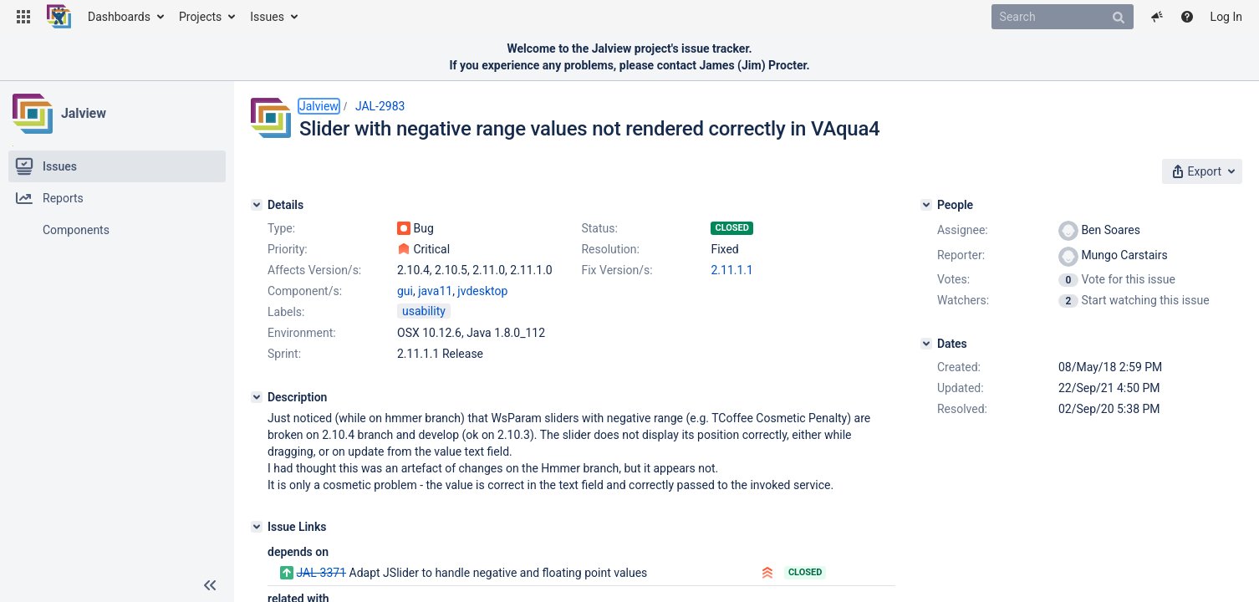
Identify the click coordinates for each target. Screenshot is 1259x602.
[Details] (257, 205)
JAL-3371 (321, 572)
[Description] (257, 397)
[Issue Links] (257, 527)
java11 (435, 291)
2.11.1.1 (731, 270)
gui (405, 291)
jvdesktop (482, 291)
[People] (926, 205)
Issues (267, 16)
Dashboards (119, 16)
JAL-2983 (380, 106)
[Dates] (926, 343)
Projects (200, 16)
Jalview (83, 113)
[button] (23, 16)
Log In (1226, 16)
